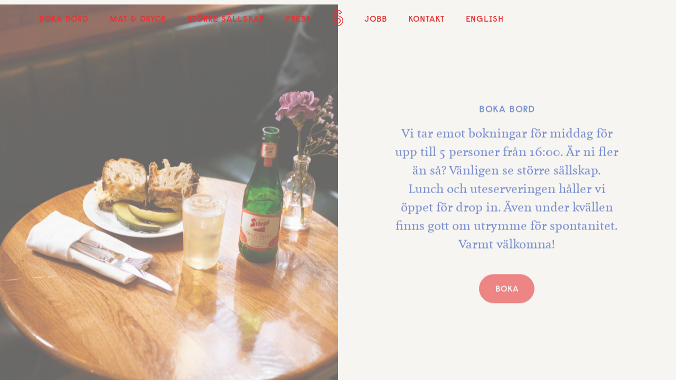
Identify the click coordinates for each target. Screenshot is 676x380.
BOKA (507, 290)
